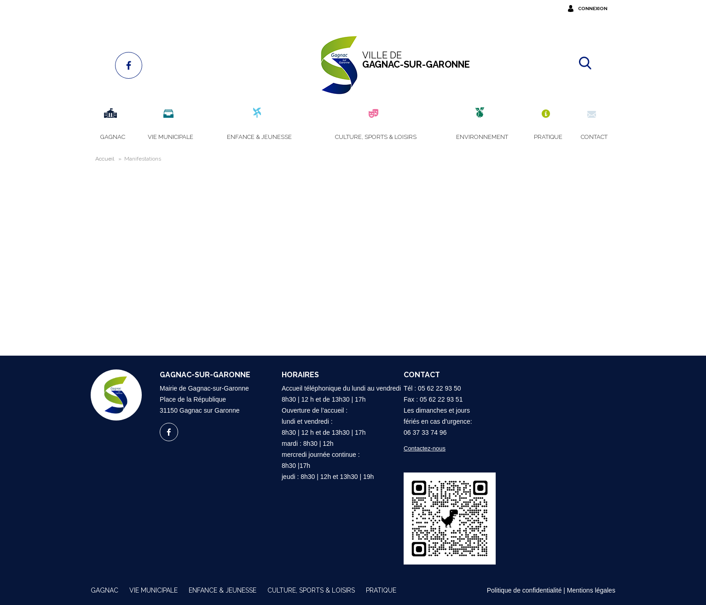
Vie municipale (153, 590)
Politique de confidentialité (524, 590)
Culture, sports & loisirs (311, 590)
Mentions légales (591, 590)
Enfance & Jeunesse (222, 590)
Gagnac (104, 590)
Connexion (593, 8)
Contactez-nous (425, 448)
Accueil (104, 159)
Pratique (381, 590)
